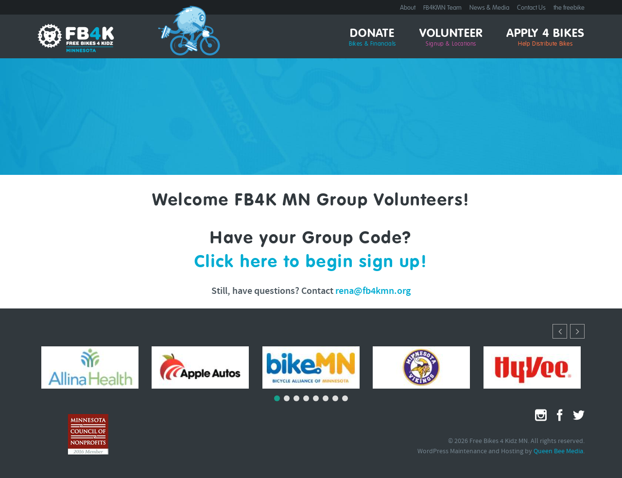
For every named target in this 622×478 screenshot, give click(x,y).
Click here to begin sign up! (311, 262)
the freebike (569, 8)
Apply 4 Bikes (545, 38)
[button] (577, 331)
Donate (372, 38)
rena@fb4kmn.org (373, 291)
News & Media (489, 8)
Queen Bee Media (558, 451)
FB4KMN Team (442, 8)
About (407, 8)
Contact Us (531, 8)
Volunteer (451, 38)
